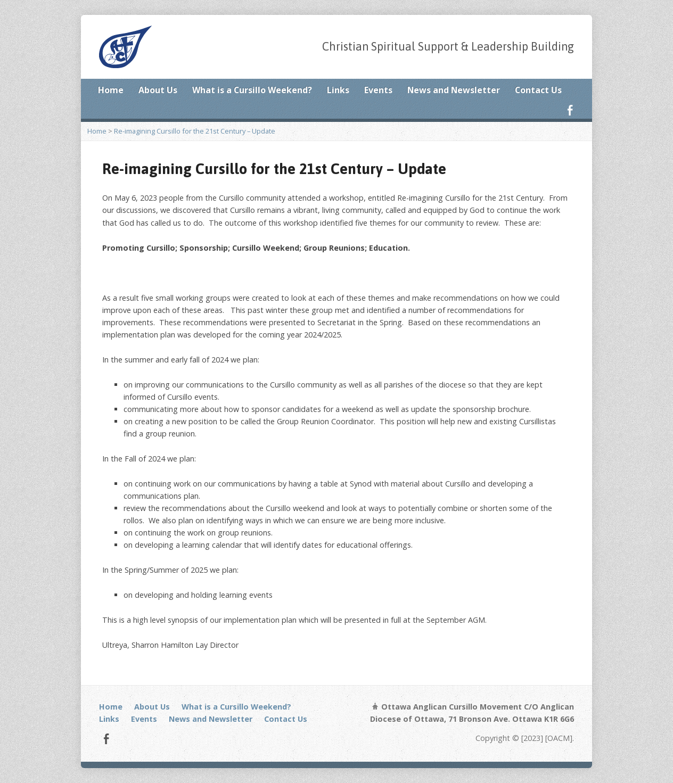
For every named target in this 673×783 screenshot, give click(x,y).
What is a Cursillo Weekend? (252, 90)
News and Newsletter (453, 90)
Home (111, 90)
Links (338, 90)
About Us (157, 90)
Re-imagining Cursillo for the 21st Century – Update (194, 131)
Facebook (570, 110)
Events (378, 90)
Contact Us (538, 90)
